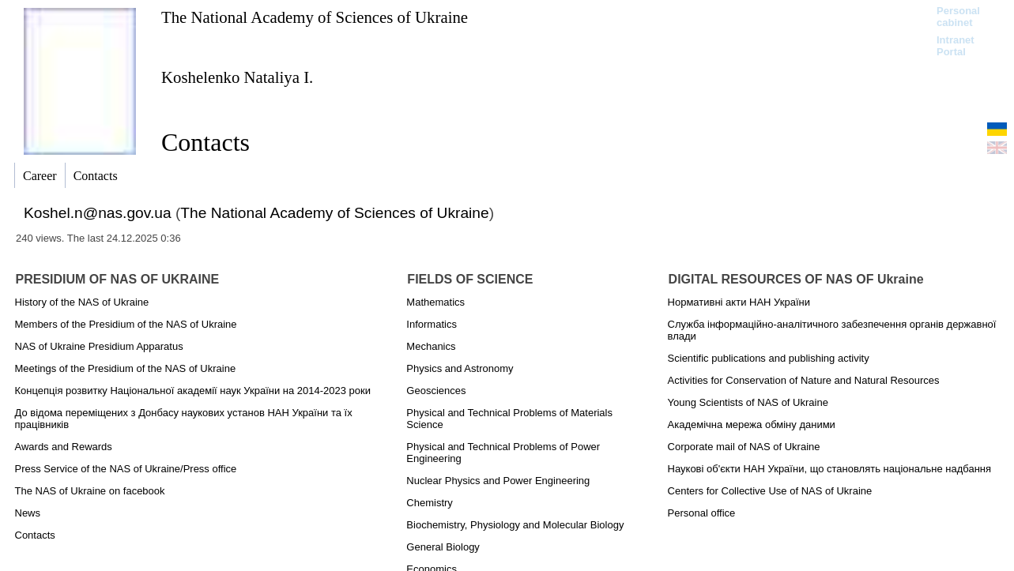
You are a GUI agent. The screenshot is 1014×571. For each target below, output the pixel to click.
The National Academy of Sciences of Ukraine (314, 17)
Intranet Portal (955, 46)
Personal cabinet (958, 16)
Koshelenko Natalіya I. (237, 77)
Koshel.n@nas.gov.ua (98, 213)
